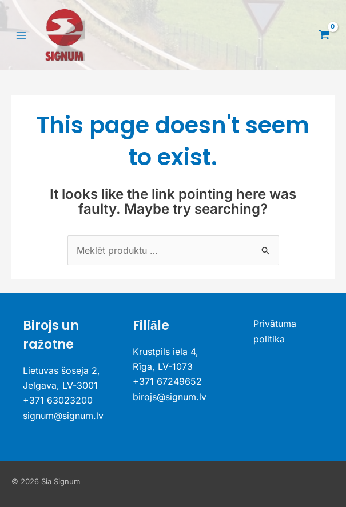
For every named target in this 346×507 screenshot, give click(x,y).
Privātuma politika (274, 331)
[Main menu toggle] (21, 35)
